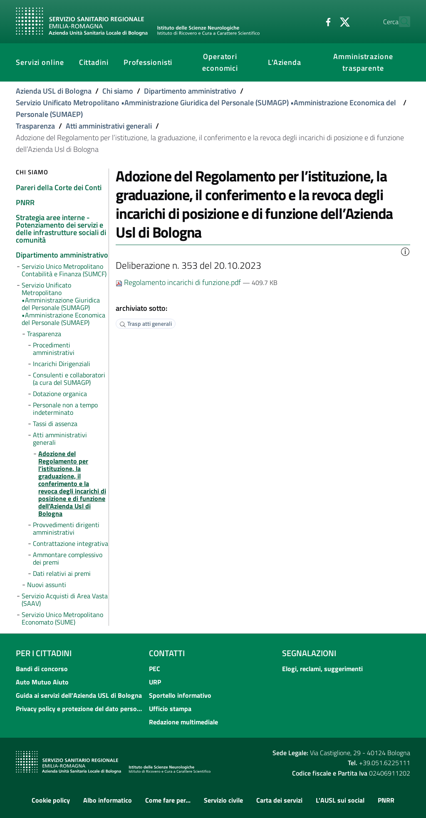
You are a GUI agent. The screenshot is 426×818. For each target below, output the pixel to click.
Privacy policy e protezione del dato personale (80, 709)
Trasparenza (35, 125)
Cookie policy (51, 800)
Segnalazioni (309, 653)
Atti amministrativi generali (109, 125)
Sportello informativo (180, 695)
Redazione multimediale (183, 722)
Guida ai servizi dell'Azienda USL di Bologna (79, 695)
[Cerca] (400, 22)
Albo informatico (107, 800)
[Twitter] (326, 21)
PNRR (386, 800)
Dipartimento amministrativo (190, 91)
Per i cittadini (44, 653)
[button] (405, 251)
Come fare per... (168, 800)
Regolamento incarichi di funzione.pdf (179, 282)
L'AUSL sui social (340, 800)
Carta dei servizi (279, 800)
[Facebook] (310, 21)
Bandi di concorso (42, 669)
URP (155, 682)
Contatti (167, 653)
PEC (154, 669)
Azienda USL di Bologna (54, 91)
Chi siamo (117, 91)
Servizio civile (223, 800)
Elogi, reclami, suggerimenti (322, 669)
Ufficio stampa (170, 709)
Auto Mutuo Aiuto (42, 682)
